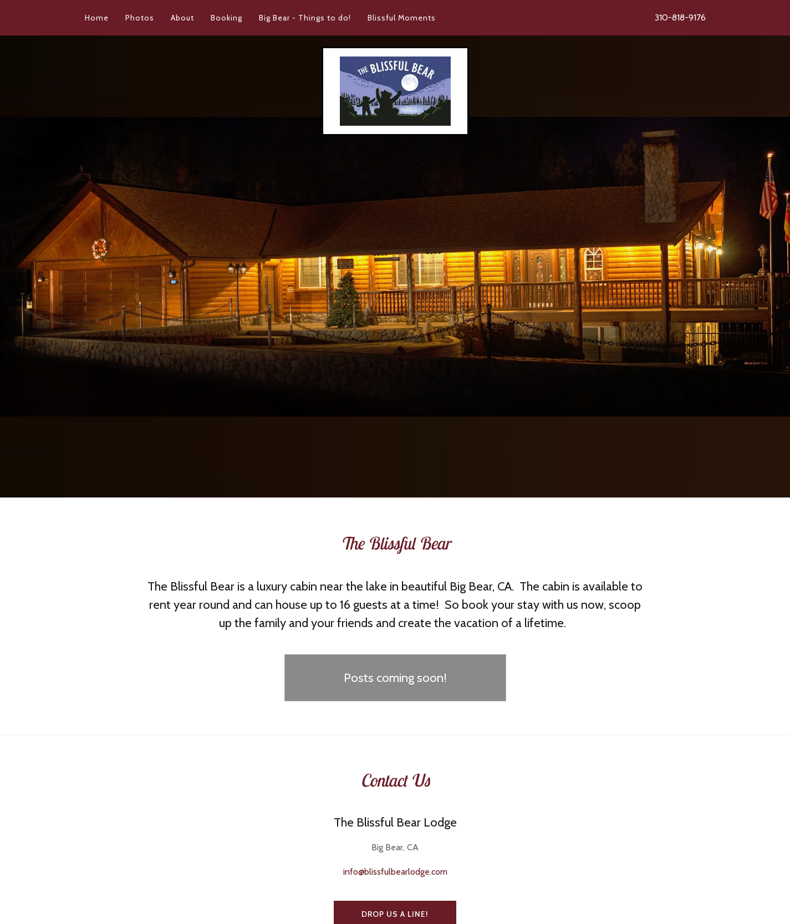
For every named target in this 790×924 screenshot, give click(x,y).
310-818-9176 (680, 17)
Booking (226, 18)
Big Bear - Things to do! (305, 18)
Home (97, 18)
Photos (139, 18)
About (182, 18)
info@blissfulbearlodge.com (395, 871)
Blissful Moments (402, 18)
